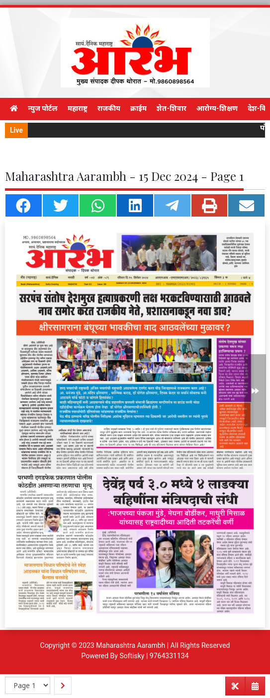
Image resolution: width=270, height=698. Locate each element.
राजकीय (108, 108)
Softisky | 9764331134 (153, 656)
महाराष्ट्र (78, 108)
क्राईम (138, 108)
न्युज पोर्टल (43, 108)
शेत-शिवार (171, 108)
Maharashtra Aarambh (130, 645)
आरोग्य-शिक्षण (217, 108)
